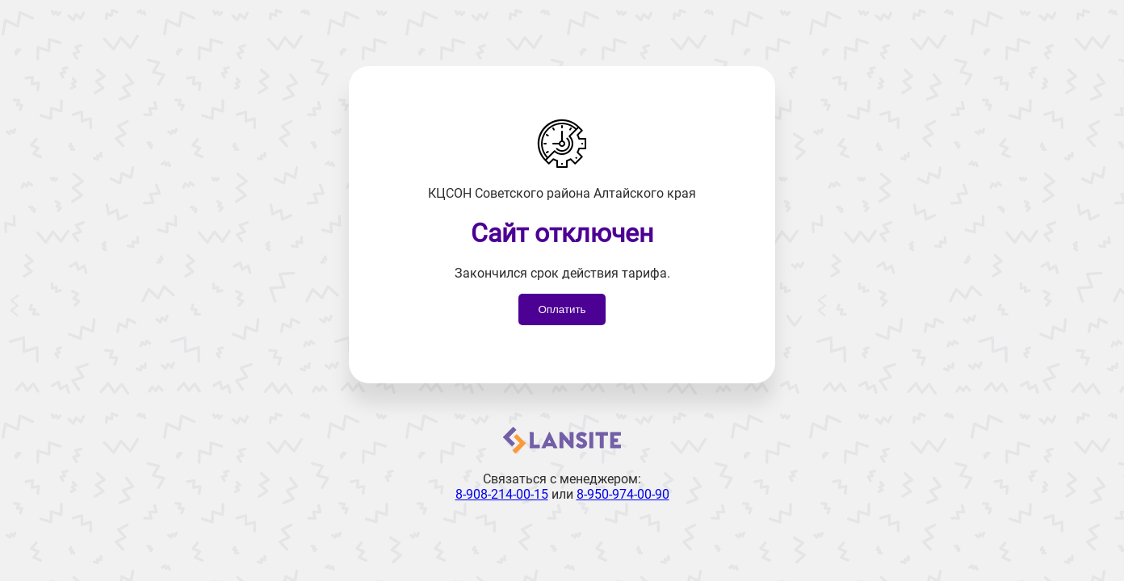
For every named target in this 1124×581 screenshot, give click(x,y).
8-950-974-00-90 (623, 494)
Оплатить (561, 309)
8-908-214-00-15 (501, 494)
